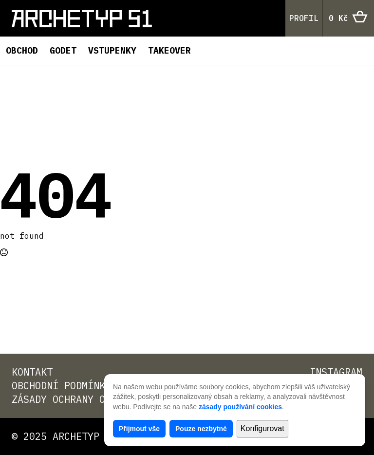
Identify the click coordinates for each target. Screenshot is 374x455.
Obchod (22, 50)
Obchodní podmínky (61, 385)
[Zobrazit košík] (348, 18)
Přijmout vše (139, 429)
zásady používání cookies (240, 407)
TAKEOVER (169, 50)
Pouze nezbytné (201, 429)
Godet (63, 50)
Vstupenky (112, 50)
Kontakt (32, 372)
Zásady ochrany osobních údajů (96, 399)
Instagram (336, 372)
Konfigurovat (262, 428)
